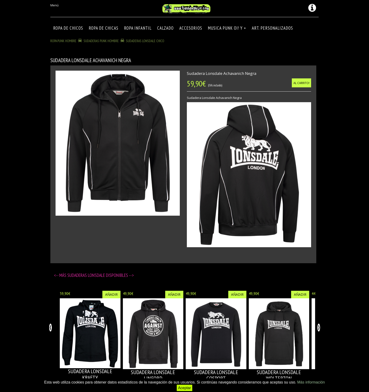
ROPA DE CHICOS (68, 28)
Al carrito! (301, 83)
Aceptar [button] (184, 388)
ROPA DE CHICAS (103, 28)
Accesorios (190, 28)
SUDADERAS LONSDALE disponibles (98, 275)
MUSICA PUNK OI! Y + (227, 28)
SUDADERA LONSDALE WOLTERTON (279, 375)
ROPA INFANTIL (138, 28)
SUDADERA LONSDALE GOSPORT (216, 375)
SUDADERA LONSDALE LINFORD (153, 375)
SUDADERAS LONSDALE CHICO (145, 40)
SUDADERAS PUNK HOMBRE (101, 40)
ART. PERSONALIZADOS (272, 28)
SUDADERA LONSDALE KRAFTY (90, 374)
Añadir (111, 294)
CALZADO (165, 28)
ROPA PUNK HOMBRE (63, 40)
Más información (311, 382)
